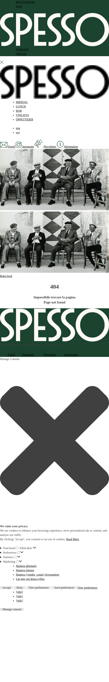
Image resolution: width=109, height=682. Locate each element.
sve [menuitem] (18, 132)
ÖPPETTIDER (24, 119)
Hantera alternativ (26, 565)
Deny (19, 587)
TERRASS (22, 49)
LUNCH (21, 106)
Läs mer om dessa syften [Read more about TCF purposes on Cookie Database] (30, 578)
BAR (19, 6)
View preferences (39, 587)
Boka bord (6, 276)
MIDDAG (22, 102)
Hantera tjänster (25, 570)
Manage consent (12, 609)
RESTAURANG (25, 2)
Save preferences (64, 587)
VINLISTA (22, 115)
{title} (19, 591)
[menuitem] (18, 128)
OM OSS (21, 53)
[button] (54, 441)
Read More (72, 539)
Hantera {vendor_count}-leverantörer (37, 574)
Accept (7, 587)
